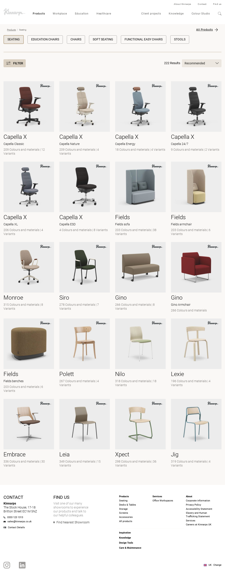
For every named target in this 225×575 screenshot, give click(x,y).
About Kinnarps (182, 4)
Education (82, 13)
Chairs (76, 39)
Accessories (126, 517)
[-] (140, 277)
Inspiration (125, 532)
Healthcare (103, 13)
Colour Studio (201, 13)
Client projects (151, 13)
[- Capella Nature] (84, 119)
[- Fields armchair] (196, 199)
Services (190, 520)
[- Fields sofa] (140, 199)
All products (125, 521)
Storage (123, 509)
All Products (204, 29)
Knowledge (176, 13)
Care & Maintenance (130, 547)
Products (39, 13)
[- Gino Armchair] (196, 277)
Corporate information (198, 500)
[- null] (29, 277)
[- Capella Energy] (140, 119)
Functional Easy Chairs (144, 39)
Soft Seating (103, 39)
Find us (217, 4)
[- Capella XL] (29, 199)
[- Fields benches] (29, 356)
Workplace (60, 13)
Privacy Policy (193, 504)
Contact (202, 4)
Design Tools (126, 542)
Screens (123, 513)
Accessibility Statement (199, 509)
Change (217, 565)
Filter (14, 63)
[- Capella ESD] (84, 199)
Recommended (202, 63)
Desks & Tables (127, 504)
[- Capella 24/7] (196, 119)
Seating (13, 39)
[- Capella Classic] (29, 119)
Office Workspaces (162, 500)
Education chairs (45, 39)
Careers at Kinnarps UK (198, 524)
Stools (179, 39)
